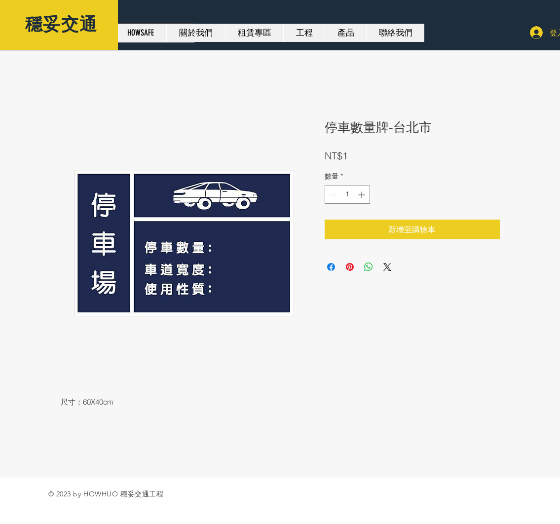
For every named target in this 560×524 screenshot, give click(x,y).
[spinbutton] (347, 194)
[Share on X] (387, 267)
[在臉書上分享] (331, 267)
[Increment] (362, 194)
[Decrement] (332, 194)
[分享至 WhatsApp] (368, 267)
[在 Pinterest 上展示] (350, 267)
